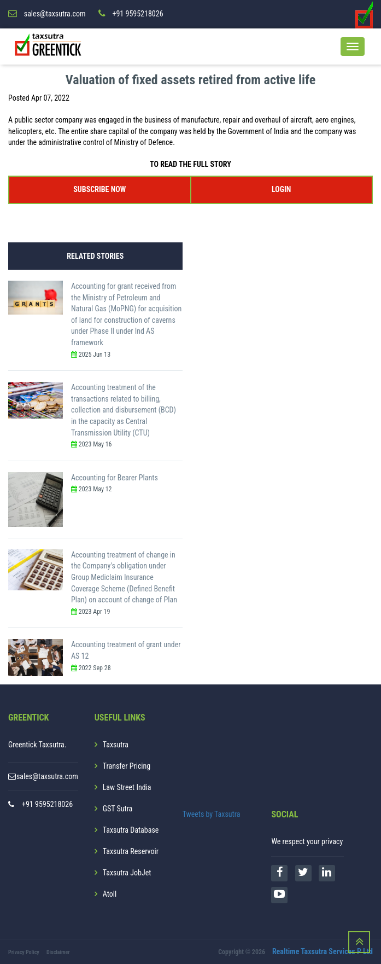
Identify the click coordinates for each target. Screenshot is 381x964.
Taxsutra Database (131, 829)
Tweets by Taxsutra (212, 814)
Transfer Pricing (127, 765)
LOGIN (281, 188)
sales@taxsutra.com (47, 775)
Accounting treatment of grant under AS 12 (126, 650)
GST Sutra (118, 808)
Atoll (109, 893)
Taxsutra (115, 744)
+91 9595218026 (47, 803)
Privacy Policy (23, 952)
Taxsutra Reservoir (131, 850)
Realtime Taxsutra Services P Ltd (322, 950)
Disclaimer (58, 952)
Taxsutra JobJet (127, 872)
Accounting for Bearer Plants (114, 477)
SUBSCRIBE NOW (99, 188)
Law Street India (127, 786)
